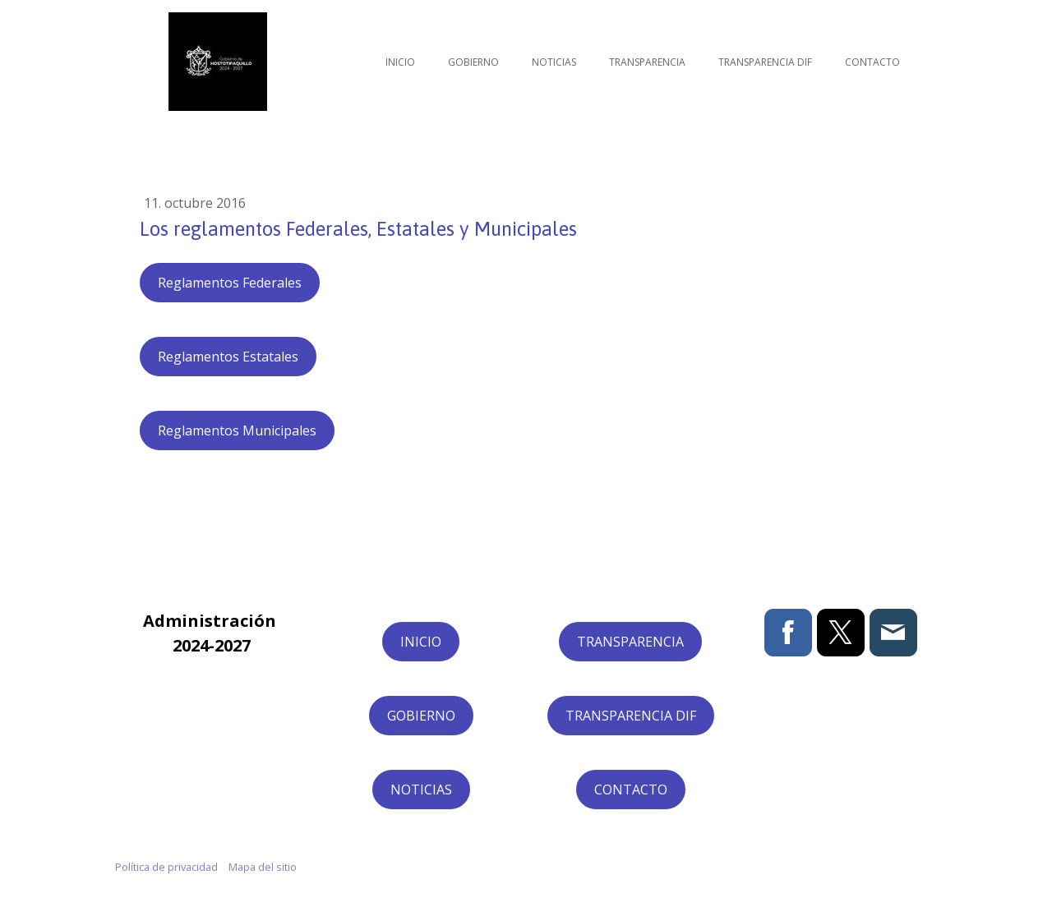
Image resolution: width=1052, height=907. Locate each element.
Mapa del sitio (262, 866)
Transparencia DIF (765, 62)
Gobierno (473, 62)
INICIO (420, 642)
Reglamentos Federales (230, 283)
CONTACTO (630, 789)
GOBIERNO (421, 716)
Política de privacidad (166, 866)
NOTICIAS (421, 789)
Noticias (554, 62)
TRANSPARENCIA (630, 642)
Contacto (872, 62)
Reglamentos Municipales (237, 430)
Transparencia (647, 62)
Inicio (400, 62)
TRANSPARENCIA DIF (630, 716)
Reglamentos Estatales (228, 357)
